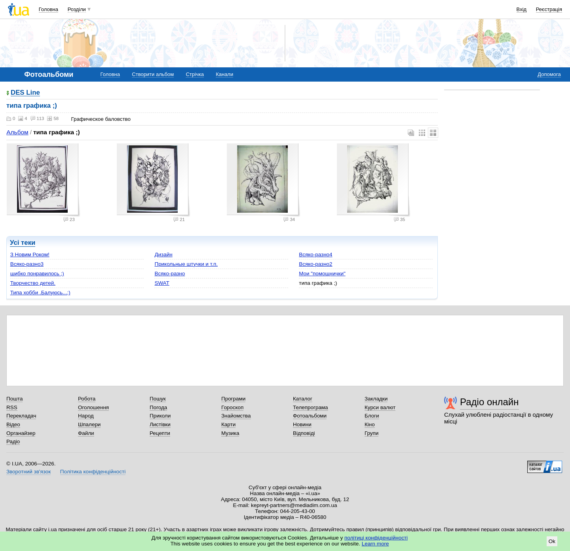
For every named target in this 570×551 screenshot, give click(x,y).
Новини (302, 424)
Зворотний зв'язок (28, 472)
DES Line (25, 93)
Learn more (375, 544)
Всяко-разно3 (27, 264)
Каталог (302, 399)
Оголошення (93, 407)
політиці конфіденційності (376, 538)
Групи (371, 433)
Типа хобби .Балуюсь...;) (40, 293)
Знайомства (236, 416)
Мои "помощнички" (322, 273)
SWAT (161, 283)
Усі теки (22, 242)
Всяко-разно (169, 273)
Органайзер (20, 433)
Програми (233, 399)
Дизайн (163, 254)
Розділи (77, 9)
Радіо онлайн (489, 402)
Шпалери (89, 424)
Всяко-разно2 (315, 264)
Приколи (160, 416)
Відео (13, 424)
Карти (228, 424)
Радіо (13, 441)
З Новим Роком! (29, 254)
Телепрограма (310, 407)
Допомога (549, 74)
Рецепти (160, 433)
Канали (224, 74)
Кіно (370, 424)
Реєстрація (549, 9)
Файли (86, 433)
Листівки (160, 424)
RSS (11, 407)
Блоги (372, 416)
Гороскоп (232, 407)
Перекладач (21, 416)
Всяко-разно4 (315, 254)
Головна (48, 9)
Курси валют (380, 407)
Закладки (376, 399)
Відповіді (304, 433)
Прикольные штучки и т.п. (186, 264)
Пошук (158, 399)
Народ (86, 416)
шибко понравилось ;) (37, 273)
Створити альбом (153, 74)
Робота (86, 399)
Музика (230, 433)
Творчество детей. (32, 283)
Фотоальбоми (310, 416)
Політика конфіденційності (92, 472)
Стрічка (194, 74)
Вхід (522, 9)
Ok (552, 541)
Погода (158, 407)
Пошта (14, 399)
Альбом (17, 132)
